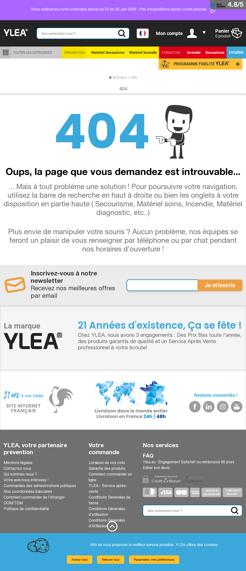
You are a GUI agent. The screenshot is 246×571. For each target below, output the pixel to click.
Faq (148, 456)
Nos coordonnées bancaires (28, 492)
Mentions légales (18, 463)
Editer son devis (156, 468)
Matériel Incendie (143, 52)
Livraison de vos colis (107, 463)
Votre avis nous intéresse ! (26, 480)
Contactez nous (17, 469)
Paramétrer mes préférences (154, 559)
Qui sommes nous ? (20, 475)
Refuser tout (110, 559)
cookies (211, 545)
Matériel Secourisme (107, 52)
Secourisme (214, 52)
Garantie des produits (107, 469)
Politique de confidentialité (26, 509)
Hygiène (236, 52)
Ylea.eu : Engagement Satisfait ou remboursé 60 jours (188, 462)
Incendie (194, 52)
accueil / (120, 77)
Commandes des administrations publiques (40, 486)
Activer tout (80, 559)
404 (134, 77)
